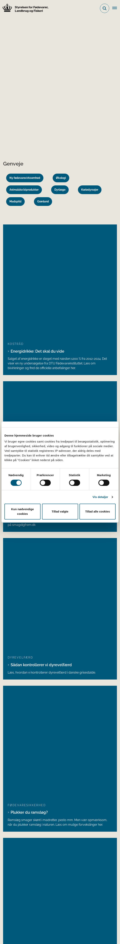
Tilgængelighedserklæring (28, 932)
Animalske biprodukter (24, 189)
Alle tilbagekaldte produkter (28, 643)
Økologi (61, 177)
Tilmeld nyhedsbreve (22, 864)
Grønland (43, 201)
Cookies (15, 924)
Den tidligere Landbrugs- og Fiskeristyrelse (37, 896)
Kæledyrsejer (89, 189)
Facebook (15, 791)
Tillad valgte (60, 511)
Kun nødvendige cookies (22, 511)
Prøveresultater (18, 858)
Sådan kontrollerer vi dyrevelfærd (41, 336)
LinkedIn (14, 785)
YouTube (14, 816)
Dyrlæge (59, 189)
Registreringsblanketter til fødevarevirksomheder (41, 870)
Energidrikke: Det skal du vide (37, 242)
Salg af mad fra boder (30, 417)
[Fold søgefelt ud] (104, 8)
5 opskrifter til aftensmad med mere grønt (49, 289)
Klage (64, 932)
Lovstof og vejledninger (24, 839)
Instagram (15, 797)
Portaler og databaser (22, 845)
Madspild (15, 201)
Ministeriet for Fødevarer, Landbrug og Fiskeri (39, 890)
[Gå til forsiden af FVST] (24, 8)
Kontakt (12, 906)
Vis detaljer (100, 497)
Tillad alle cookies (97, 511)
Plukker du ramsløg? (29, 374)
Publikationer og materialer (26, 851)
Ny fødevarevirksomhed (24, 177)
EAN (7, 743)
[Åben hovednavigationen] (116, 8)
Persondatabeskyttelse (50, 924)
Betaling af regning (18, 748)
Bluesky (14, 809)
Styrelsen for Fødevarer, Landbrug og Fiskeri (51, 555)
